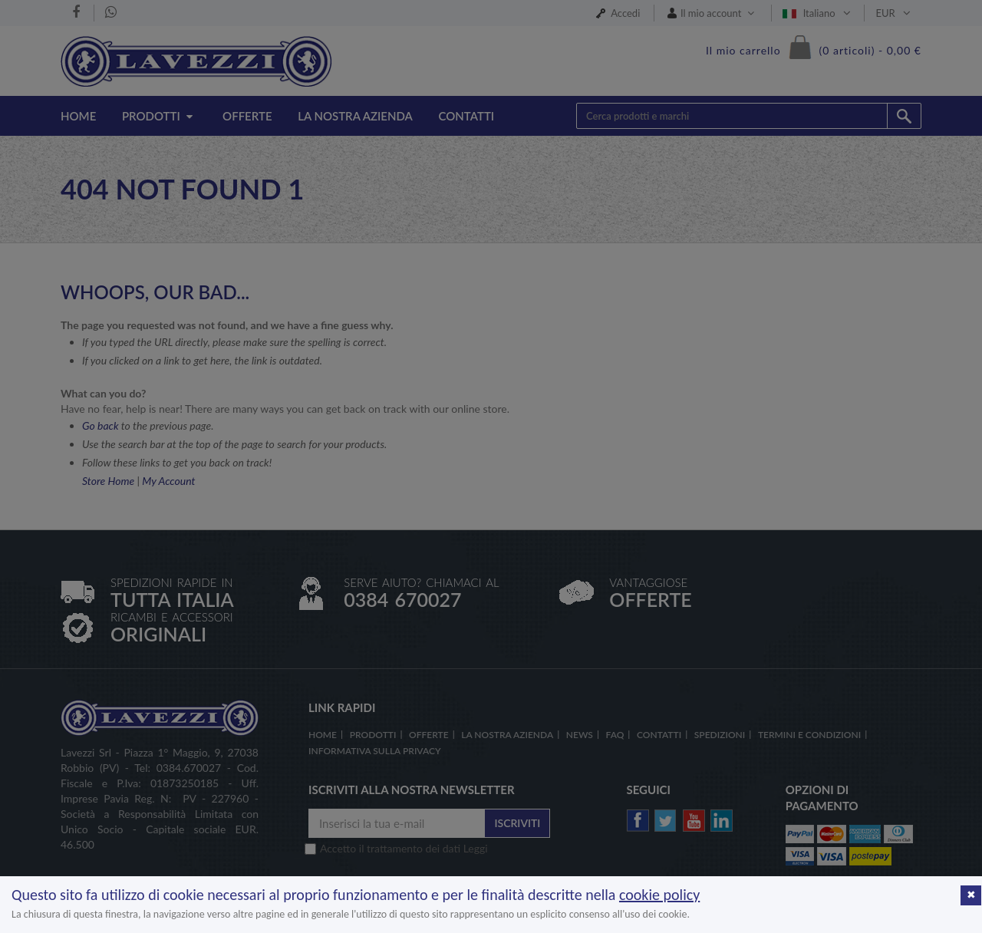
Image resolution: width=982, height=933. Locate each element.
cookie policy (659, 894)
